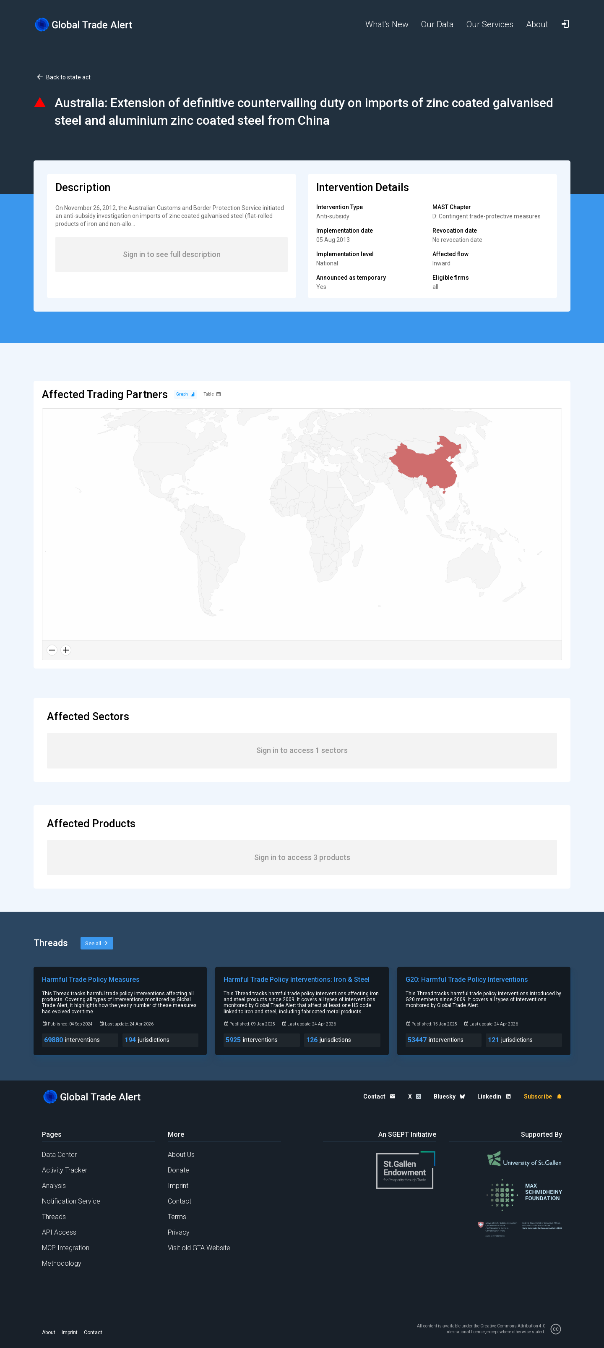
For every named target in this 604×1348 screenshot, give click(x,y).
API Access (59, 1232)
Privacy (179, 1232)
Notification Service (71, 1201)
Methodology (61, 1263)
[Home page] (90, 24)
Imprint (178, 1186)
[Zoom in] (65, 650)
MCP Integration (65, 1248)
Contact (179, 1201)
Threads (54, 1217)
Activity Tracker (64, 1170)
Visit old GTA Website (199, 1248)
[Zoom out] (52, 650)
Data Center (59, 1155)
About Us (181, 1155)
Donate (178, 1170)
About (48, 1332)
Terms (177, 1217)
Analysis (54, 1186)
